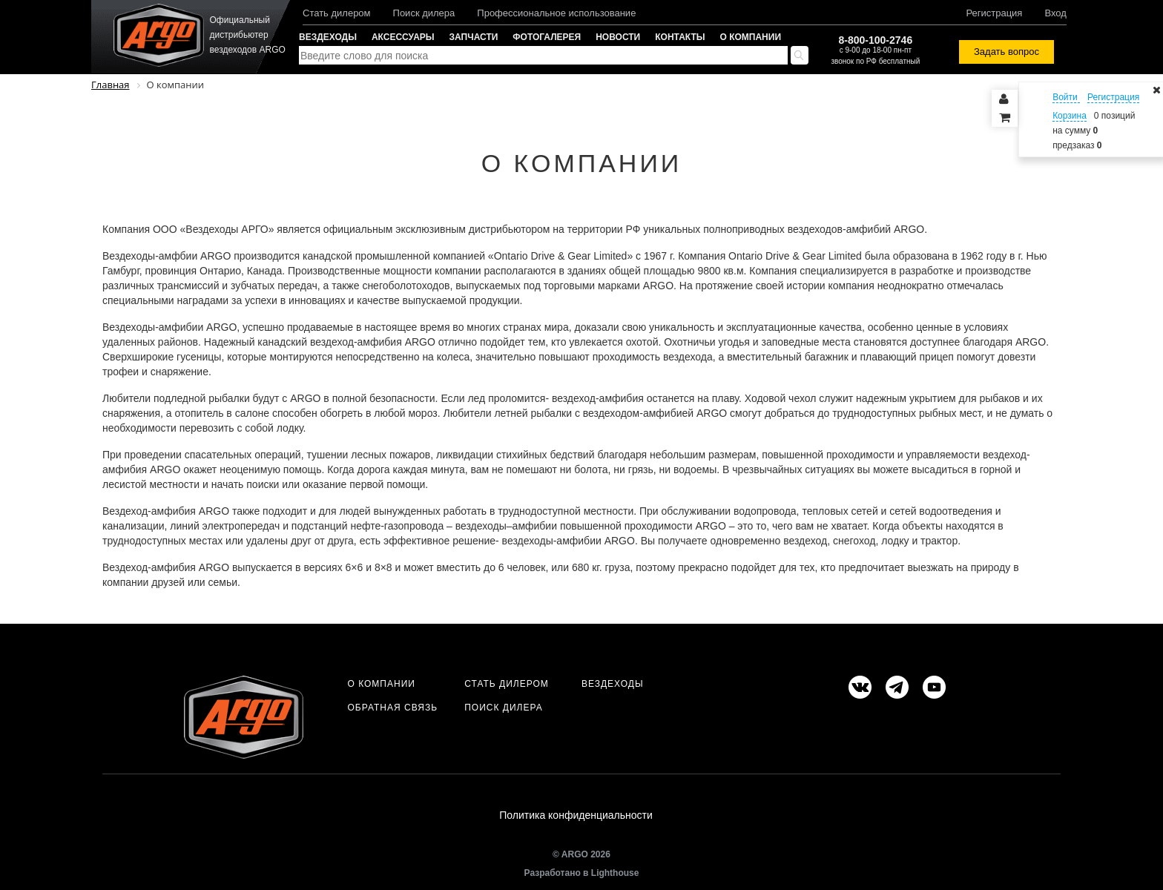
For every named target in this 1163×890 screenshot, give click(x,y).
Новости (618, 37)
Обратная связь (392, 707)
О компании (751, 37)
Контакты (680, 37)
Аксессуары (403, 37)
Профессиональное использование (556, 13)
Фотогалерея (547, 37)
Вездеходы (328, 37)
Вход (1055, 13)
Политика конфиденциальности (576, 815)
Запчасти (473, 37)
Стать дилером (337, 13)
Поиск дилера (424, 13)
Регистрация (994, 13)
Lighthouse (615, 873)
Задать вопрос (1006, 51)
